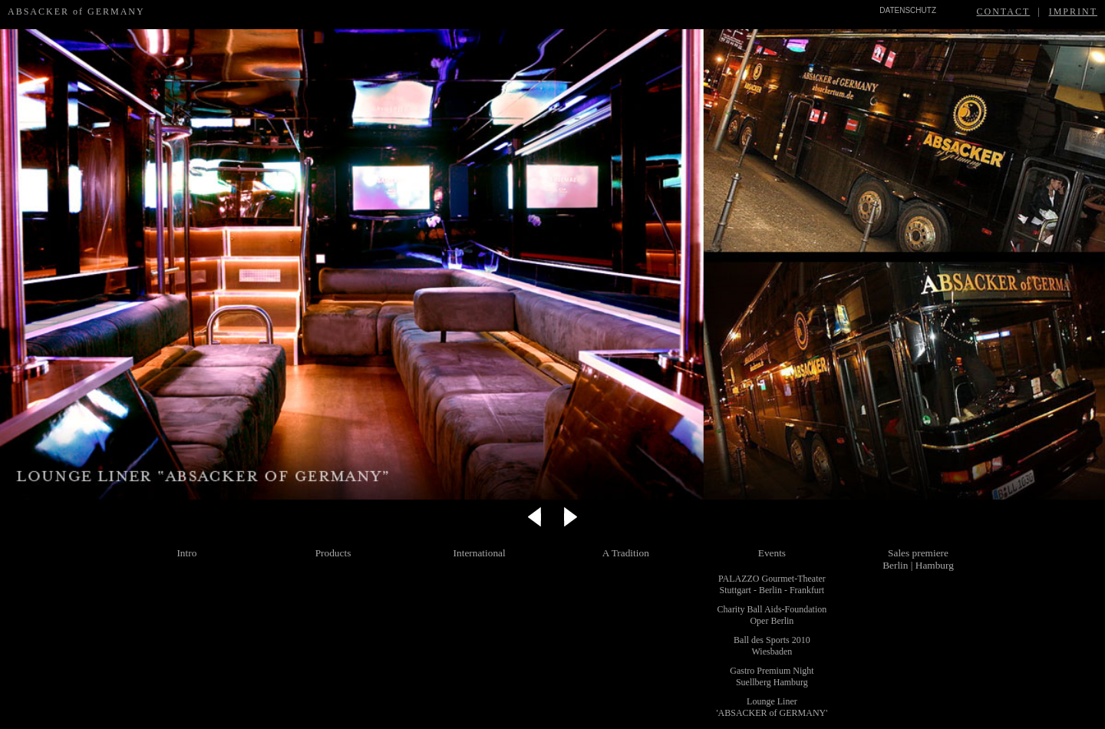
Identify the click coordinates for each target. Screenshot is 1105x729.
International (480, 553)
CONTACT (1004, 11)
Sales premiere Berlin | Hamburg (918, 559)
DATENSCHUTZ (907, 10)
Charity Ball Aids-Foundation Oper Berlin (772, 615)
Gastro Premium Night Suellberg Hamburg (771, 676)
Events (772, 553)
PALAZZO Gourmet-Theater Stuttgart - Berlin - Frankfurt (772, 584)
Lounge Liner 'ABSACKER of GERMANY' (771, 707)
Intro (186, 553)
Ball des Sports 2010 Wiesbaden (772, 646)
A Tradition (625, 553)
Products (333, 553)
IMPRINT (1073, 11)
